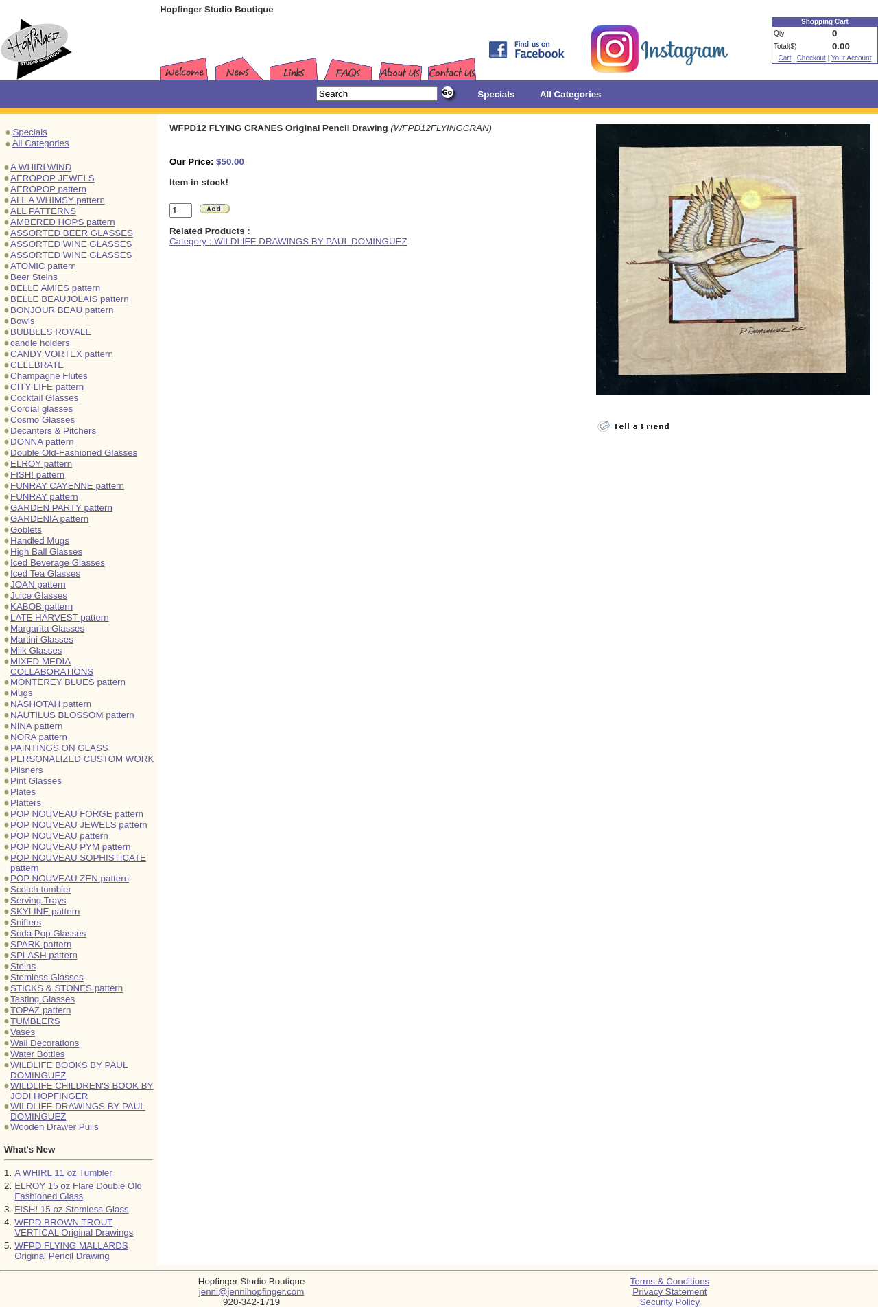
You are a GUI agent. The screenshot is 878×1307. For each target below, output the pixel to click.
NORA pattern (38, 737)
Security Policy (670, 1302)
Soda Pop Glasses (48, 933)
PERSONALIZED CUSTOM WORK (82, 759)
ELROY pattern (41, 464)
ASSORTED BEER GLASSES (71, 233)
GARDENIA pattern (49, 518)
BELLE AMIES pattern (55, 288)
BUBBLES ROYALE (50, 332)
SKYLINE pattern (45, 911)
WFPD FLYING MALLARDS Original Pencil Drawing (71, 1250)
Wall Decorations (44, 1043)
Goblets (26, 529)
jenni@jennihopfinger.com (252, 1291)
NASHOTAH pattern (50, 704)
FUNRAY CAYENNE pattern (67, 486)
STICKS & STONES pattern (66, 988)
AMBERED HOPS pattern (62, 222)
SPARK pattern (40, 944)
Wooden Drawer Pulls (54, 1127)
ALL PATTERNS (43, 211)
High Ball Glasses (46, 551)
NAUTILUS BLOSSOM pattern (72, 715)
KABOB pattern (41, 606)
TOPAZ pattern (40, 1010)
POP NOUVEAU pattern (59, 836)
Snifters (25, 922)
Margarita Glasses (47, 628)
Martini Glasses (41, 639)
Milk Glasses (36, 650)
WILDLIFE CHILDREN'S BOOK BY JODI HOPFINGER (81, 1090)
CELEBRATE (37, 365)
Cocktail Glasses (44, 398)
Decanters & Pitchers (53, 431)
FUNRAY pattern (44, 496)
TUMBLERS (35, 1021)
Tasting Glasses (42, 999)
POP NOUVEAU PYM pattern (70, 847)
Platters (25, 803)
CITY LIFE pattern (47, 387)
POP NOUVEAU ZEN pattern (69, 878)
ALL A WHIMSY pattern (57, 200)
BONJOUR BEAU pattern (61, 310)
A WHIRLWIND (40, 167)
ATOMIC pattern (43, 266)
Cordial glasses (41, 409)
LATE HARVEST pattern (59, 617)
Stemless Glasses (47, 977)
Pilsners (26, 770)
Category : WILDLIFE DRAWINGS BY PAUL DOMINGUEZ (288, 241)
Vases (22, 1032)
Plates (23, 792)
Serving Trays (38, 900)
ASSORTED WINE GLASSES (71, 244)
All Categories (40, 143)
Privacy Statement (669, 1291)
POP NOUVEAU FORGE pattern (76, 814)
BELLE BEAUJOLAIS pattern (69, 299)
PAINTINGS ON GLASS (59, 748)
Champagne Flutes (49, 376)
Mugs (21, 693)
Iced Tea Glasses (45, 573)
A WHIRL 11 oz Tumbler (63, 1173)
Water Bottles (37, 1054)
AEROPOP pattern (48, 189)
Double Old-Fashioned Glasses (73, 453)
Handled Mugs (39, 540)
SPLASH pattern (44, 955)
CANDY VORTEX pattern (61, 354)
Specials (29, 132)
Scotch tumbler (40, 889)
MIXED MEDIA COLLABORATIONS (51, 666)
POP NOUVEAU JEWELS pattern (78, 825)
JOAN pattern (38, 584)
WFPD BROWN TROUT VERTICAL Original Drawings (73, 1227)
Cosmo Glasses (42, 420)
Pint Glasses (36, 781)
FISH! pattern (37, 475)
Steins (23, 966)
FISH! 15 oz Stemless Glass (71, 1209)
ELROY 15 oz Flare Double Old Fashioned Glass (78, 1191)
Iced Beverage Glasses (57, 562)
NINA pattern (36, 726)
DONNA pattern (42, 442)
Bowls (22, 321)
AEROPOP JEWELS (52, 178)
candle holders (40, 343)
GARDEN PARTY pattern (61, 507)
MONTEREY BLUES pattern (68, 682)
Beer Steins (34, 277)
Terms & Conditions (670, 1281)
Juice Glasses (38, 595)
